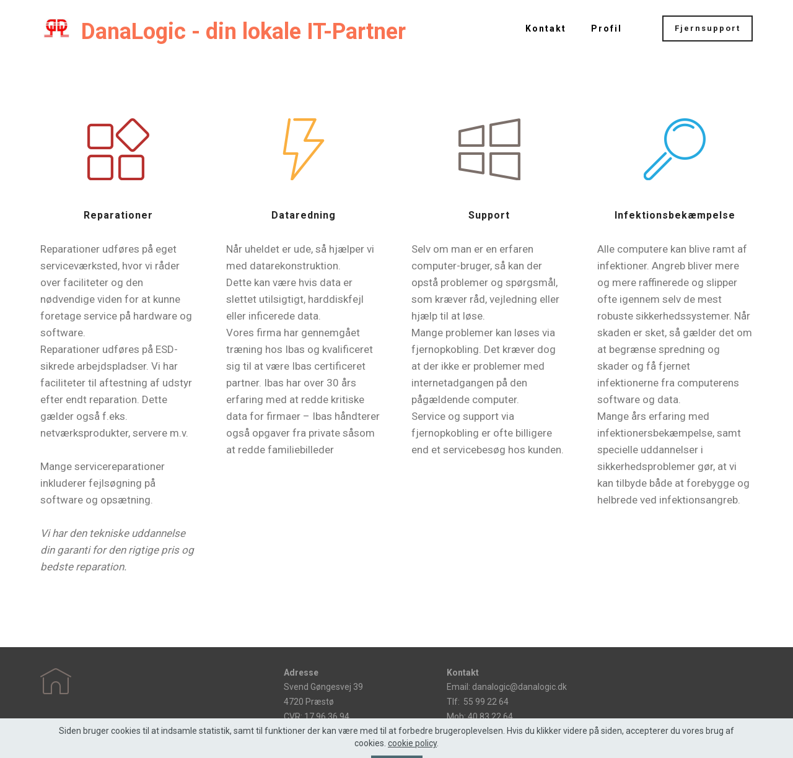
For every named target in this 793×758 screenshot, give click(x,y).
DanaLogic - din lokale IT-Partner (243, 32)
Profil (606, 28)
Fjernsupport (707, 28)
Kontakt (545, 28)
